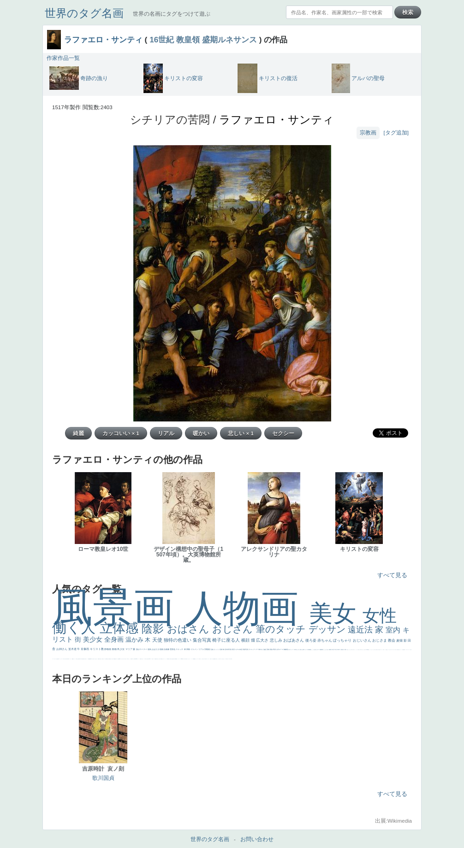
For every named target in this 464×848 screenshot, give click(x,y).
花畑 (221, 649)
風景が (397, 649)
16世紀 (161, 39)
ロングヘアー (254, 649)
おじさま (380, 640)
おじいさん (362, 640)
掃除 (188, 649)
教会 (392, 640)
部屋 (322, 649)
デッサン (328, 629)
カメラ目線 (307, 649)
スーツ (402, 649)
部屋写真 (246, 649)
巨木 (337, 649)
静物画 (108, 649)
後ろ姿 (311, 640)
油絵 (265, 649)
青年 (339, 649)
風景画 (118, 607)
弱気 (404, 649)
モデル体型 (239, 649)
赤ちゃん (325, 640)
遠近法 (361, 629)
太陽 (341, 649)
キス (318, 649)
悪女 (410, 649)
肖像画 (85, 649)
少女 (122, 649)
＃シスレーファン (408, 649)
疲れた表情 (302, 649)
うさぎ (298, 649)
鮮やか (261, 649)
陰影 (154, 628)
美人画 (379, 649)
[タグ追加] (396, 132)
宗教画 (368, 132)
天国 (398, 649)
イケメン (194, 649)
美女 (336, 613)
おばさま (156, 649)
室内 (394, 630)
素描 (330, 649)
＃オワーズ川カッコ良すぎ (393, 649)
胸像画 (286, 649)
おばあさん (294, 640)
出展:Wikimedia (393, 821)
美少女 (93, 639)
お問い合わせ (257, 839)
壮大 (343, 649)
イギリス (400, 649)
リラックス (357, 649)
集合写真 (203, 640)
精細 (403, 649)
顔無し (386, 649)
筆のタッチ (282, 629)
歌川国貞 (103, 778)
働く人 (76, 628)
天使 (158, 640)
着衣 (346, 649)
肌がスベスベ (142, 649)
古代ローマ (280, 649)
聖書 (368, 649)
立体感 (121, 628)
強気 (150, 649)
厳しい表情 (360, 649)
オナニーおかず (389, 649)
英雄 (268, 649)
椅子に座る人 (226, 640)
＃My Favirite (366, 649)
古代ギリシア (291, 649)
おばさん (189, 629)
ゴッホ (406, 649)
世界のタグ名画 (84, 13)
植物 (162, 649)
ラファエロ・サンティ (103, 39)
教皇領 (188, 39)
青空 (333, 649)
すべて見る (392, 575)
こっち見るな (364, 649)
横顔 (246, 640)
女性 (380, 615)
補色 (310, 649)
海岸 (383, 649)
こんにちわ (326, 649)
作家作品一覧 (63, 58)
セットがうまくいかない (372, 649)
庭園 (321, 649)
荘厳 (212, 649)
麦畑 (400, 640)
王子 (358, 649)
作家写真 (229, 649)
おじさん (234, 629)
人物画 (247, 608)
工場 (335, 649)
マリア (129, 649)
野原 (274, 649)
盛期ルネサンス (229, 39)
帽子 (362, 649)
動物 (114, 649)
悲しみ (277, 640)
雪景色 (173, 649)
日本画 (295, 649)
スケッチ (180, 649)
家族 (271, 649)
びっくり (217, 649)
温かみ (135, 639)
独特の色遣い (178, 640)
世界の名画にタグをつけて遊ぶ (171, 14)
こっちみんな (349, 649)
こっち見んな (315, 649)
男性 (347, 649)
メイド (385, 649)
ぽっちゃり (342, 640)
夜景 (233, 649)
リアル (201, 649)
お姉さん (62, 649)
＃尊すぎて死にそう (353, 649)
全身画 (114, 639)
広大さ (263, 640)
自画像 (167, 649)
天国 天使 (376, 649)
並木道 (72, 649)
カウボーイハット (381, 649)
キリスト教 (97, 649)
